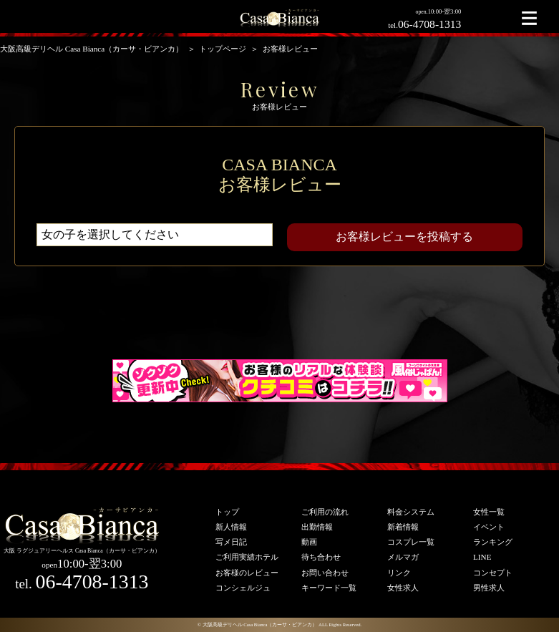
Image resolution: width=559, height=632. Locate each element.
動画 (309, 542)
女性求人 (403, 587)
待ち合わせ (321, 557)
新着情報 (403, 526)
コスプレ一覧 (410, 542)
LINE (482, 557)
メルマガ (403, 557)
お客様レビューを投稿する (404, 236)
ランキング (492, 542)
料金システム (410, 511)
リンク (399, 572)
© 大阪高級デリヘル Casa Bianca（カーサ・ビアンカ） (258, 624)
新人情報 (231, 526)
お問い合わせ (325, 572)
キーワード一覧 (328, 587)
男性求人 (489, 587)
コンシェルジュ (243, 587)
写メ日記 (231, 542)
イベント (489, 526)
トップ (227, 511)
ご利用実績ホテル (246, 557)
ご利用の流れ (325, 511)
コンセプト (492, 572)
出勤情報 (317, 526)
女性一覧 (489, 511)
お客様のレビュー (246, 572)
